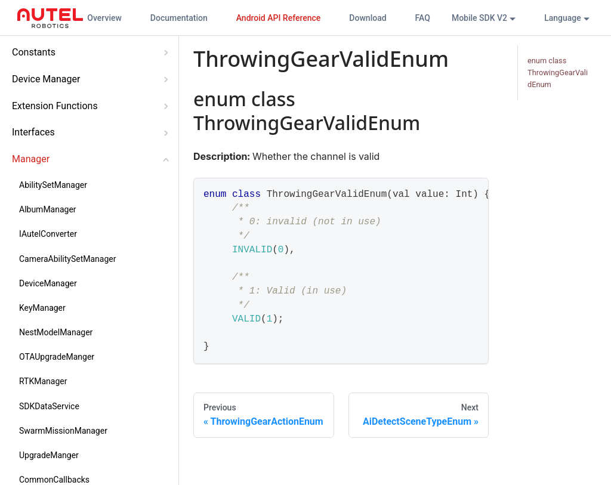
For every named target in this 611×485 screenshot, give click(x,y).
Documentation (179, 18)
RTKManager (43, 381)
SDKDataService (49, 406)
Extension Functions (55, 106)
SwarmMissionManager (63, 430)
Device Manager (46, 79)
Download (367, 18)
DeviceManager (48, 283)
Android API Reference (278, 18)
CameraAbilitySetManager (67, 259)
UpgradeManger (49, 455)
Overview (104, 18)
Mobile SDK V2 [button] (479, 18)
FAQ (422, 18)
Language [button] (562, 18)
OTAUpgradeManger (56, 357)
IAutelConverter (48, 234)
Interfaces (33, 132)
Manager (31, 159)
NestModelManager (55, 332)
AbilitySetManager (53, 185)
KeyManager (42, 308)
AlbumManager (47, 209)
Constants (33, 52)
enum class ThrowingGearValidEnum (557, 72)
